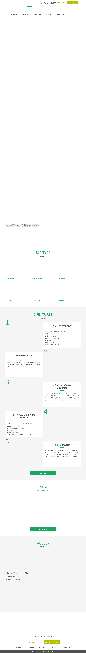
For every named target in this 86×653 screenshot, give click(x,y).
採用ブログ (49, 14)
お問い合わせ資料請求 (72, 2)
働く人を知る (37, 14)
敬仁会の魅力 (25, 14)
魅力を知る (43, 473)
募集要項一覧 (60, 14)
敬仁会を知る (43, 529)
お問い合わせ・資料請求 (52, 642)
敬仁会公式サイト (61, 2)
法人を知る (14, 14)
